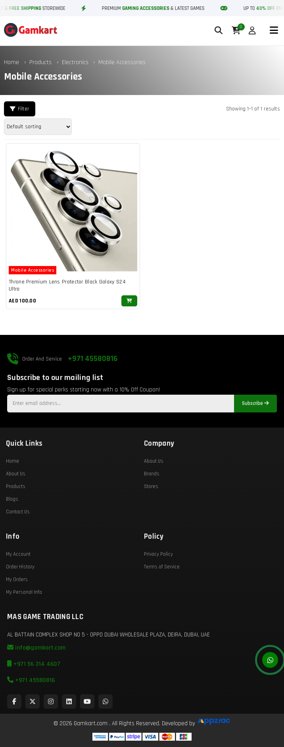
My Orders (17, 598)
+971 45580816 (92, 377)
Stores (151, 505)
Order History (20, 585)
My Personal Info (24, 611)
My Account (18, 573)
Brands (151, 492)
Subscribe (255, 422)
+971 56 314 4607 (33, 683)
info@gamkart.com (36, 666)
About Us (15, 492)
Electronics (76, 62)
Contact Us (18, 530)
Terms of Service (162, 585)
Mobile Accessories (122, 62)
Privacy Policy (158, 573)
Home (11, 62)
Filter (19, 108)
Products (40, 62)
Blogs (12, 518)
